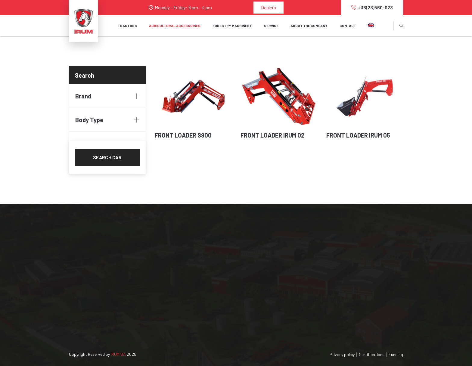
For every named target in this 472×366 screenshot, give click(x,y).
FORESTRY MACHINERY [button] (232, 25)
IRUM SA (118, 354)
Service (171, 281)
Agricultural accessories (188, 259)
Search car (107, 157)
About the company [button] (309, 25)
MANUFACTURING (347, 270)
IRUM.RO (338, 292)
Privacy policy (342, 354)
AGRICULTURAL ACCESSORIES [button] (174, 25)
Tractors (127, 25)
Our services (259, 281)
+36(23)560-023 (372, 7)
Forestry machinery (183, 270)
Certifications (371, 354)
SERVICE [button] (271, 25)
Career (253, 270)
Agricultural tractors (184, 249)
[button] (371, 25)
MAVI (334, 249)
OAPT (335, 281)
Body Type (107, 119)
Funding (396, 354)
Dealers (268, 7)
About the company (266, 249)
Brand (107, 96)
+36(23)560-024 (90, 284)
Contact (348, 25)
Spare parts (175, 292)
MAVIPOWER (342, 259)
